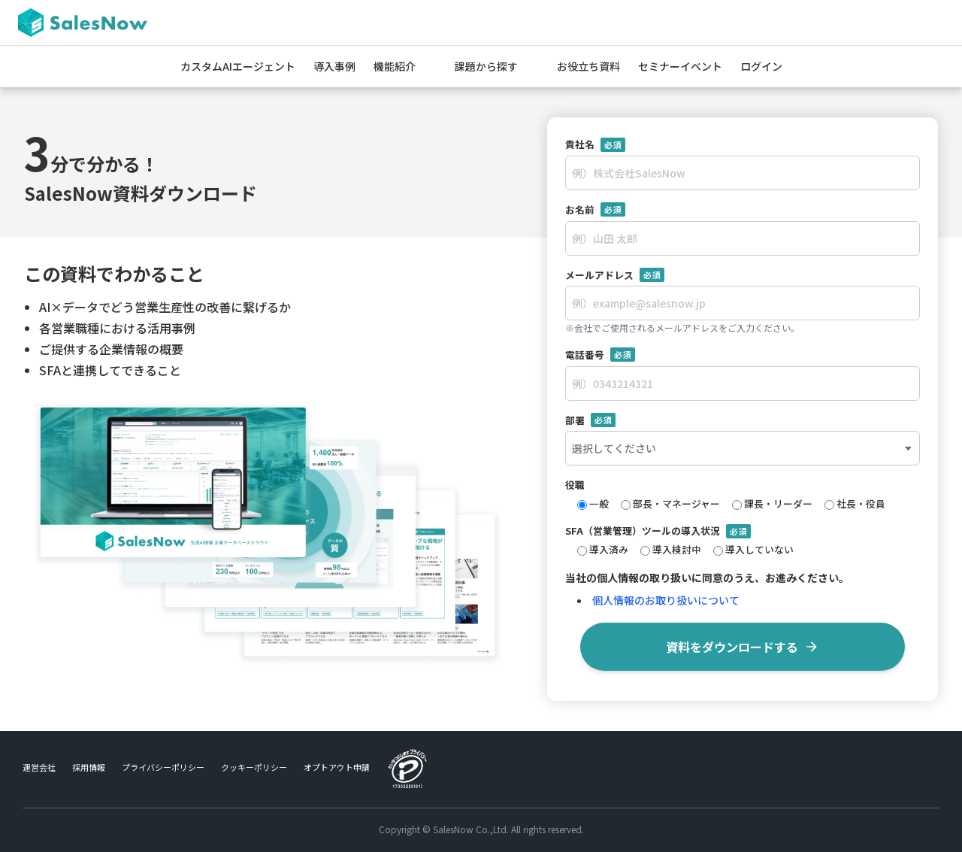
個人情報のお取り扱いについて (666, 600)
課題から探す (486, 66)
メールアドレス (614, 275)
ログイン (761, 66)
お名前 (595, 209)
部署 (590, 420)
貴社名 (595, 144)
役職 (575, 485)
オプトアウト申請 (337, 767)
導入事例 (334, 66)
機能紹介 (395, 66)
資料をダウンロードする (742, 647)
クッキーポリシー (254, 767)
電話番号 (600, 354)
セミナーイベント (680, 66)
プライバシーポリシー (163, 767)
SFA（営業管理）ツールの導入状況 (658, 530)
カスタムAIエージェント (237, 66)
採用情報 (88, 767)
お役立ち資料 (588, 66)
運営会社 (39, 767)
